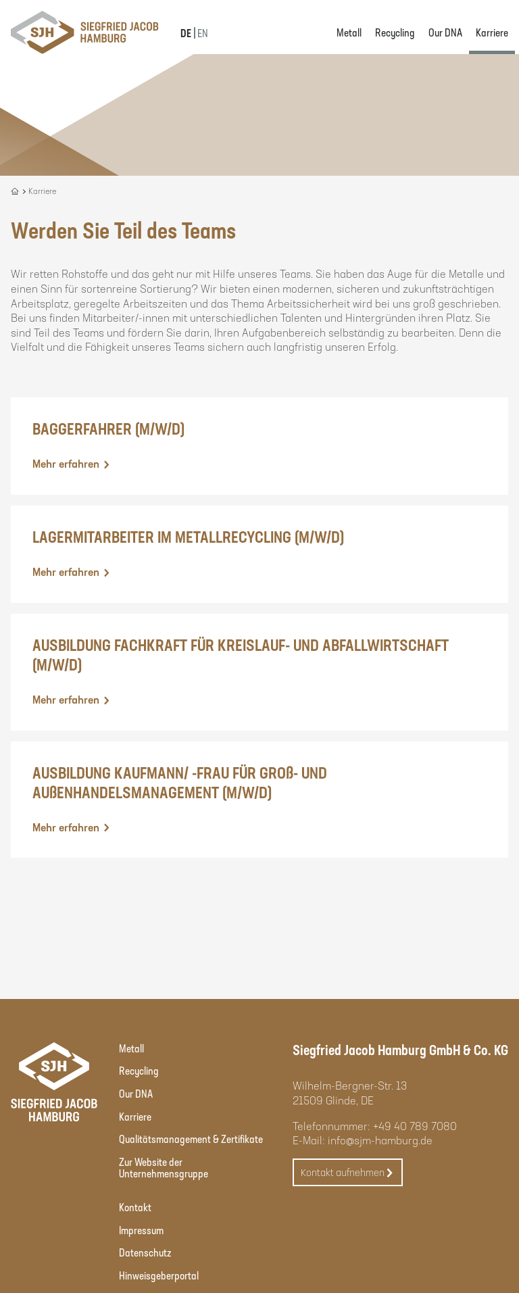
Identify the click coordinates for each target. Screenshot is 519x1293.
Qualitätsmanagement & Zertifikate (191, 1138)
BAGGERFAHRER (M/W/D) (108, 428)
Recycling (395, 32)
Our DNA (445, 32)
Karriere (492, 32)
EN (202, 32)
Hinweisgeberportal (159, 1275)
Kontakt (135, 1206)
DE (185, 32)
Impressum (141, 1229)
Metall (349, 32)
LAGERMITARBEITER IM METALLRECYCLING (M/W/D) (188, 536)
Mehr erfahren (71, 464)
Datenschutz (145, 1252)
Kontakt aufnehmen (347, 1173)
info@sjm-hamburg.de (380, 1140)
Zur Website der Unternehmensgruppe (163, 1167)
